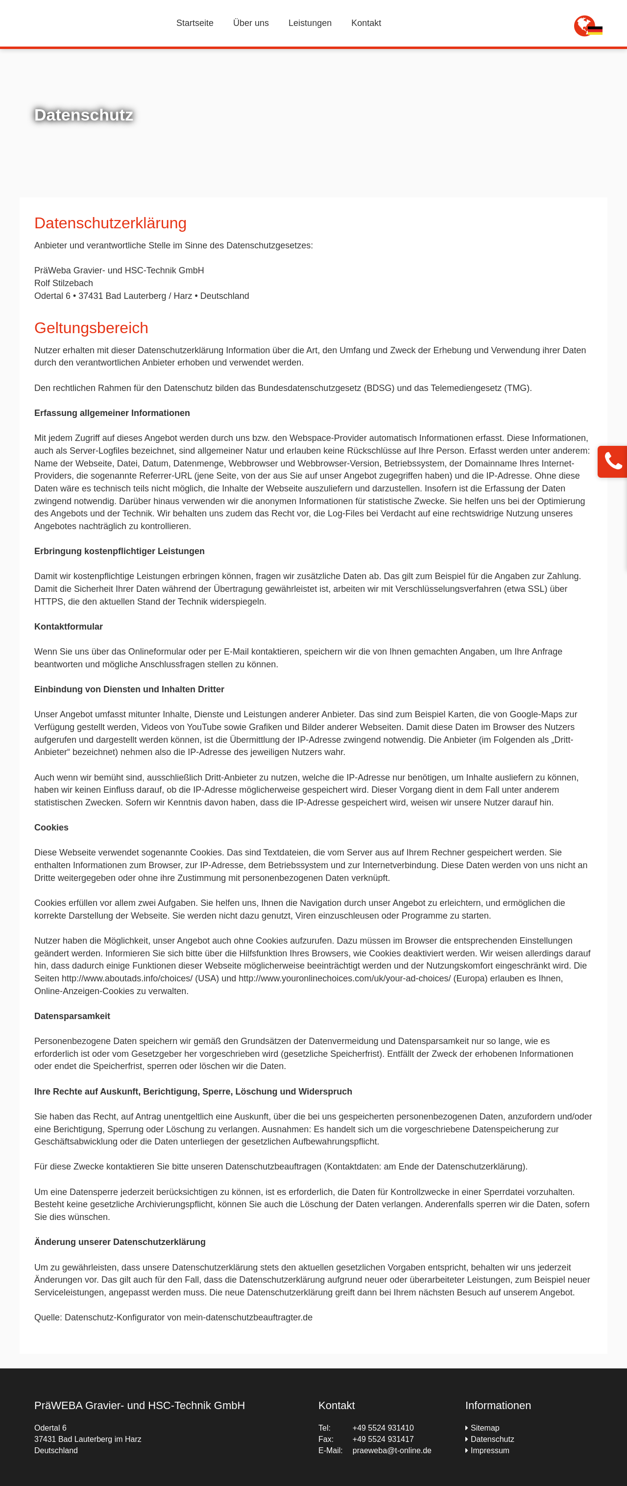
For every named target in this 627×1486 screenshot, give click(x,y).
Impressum (490, 1450)
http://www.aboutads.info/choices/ (128, 978)
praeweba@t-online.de (392, 1450)
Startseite (195, 23)
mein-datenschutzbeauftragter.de (248, 1317)
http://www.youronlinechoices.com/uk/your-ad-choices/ (346, 978)
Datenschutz (492, 1439)
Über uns (251, 23)
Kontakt (366, 23)
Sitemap (485, 1428)
